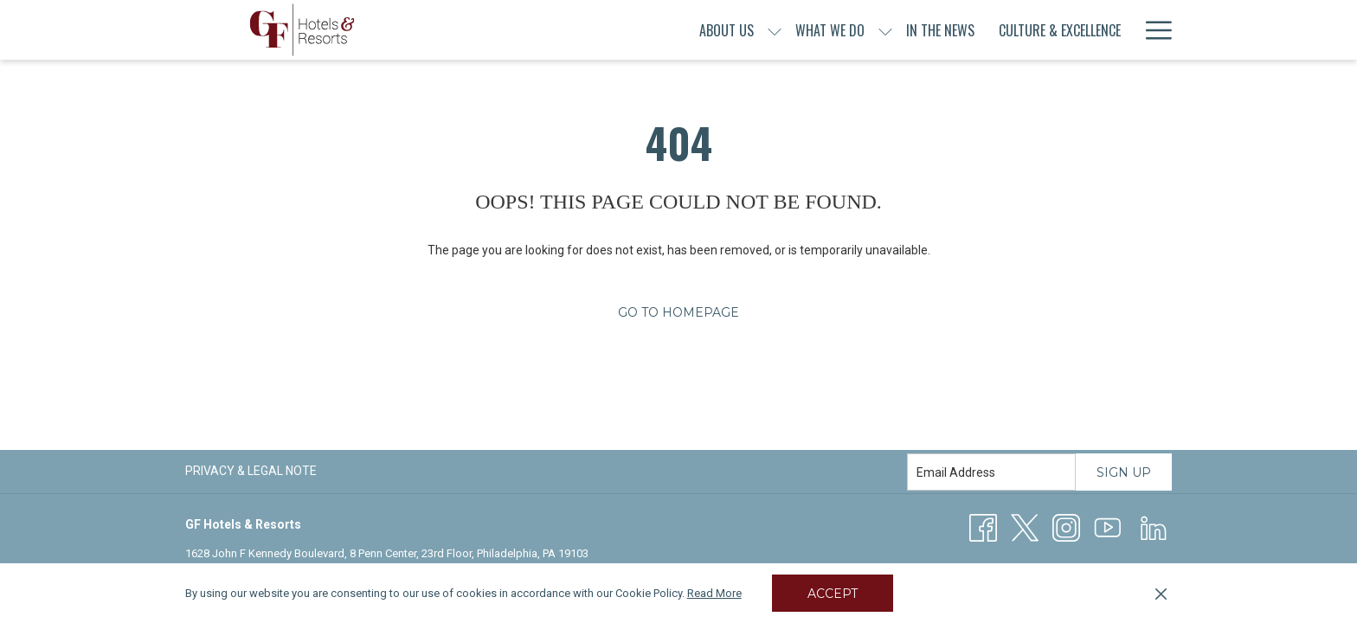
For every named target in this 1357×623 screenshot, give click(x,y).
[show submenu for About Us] (655, 30)
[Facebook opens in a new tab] (983, 527)
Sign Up (1124, 472)
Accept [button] (832, 593)
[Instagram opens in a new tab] (1066, 527)
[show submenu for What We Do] (766, 30)
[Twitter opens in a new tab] (1025, 527)
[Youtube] (1108, 527)
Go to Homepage (678, 312)
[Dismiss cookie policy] (1161, 593)
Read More (714, 593)
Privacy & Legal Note (251, 471)
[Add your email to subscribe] (991, 472)
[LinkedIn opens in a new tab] (1153, 527)
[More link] (1152, 30)
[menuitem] (607, 30)
